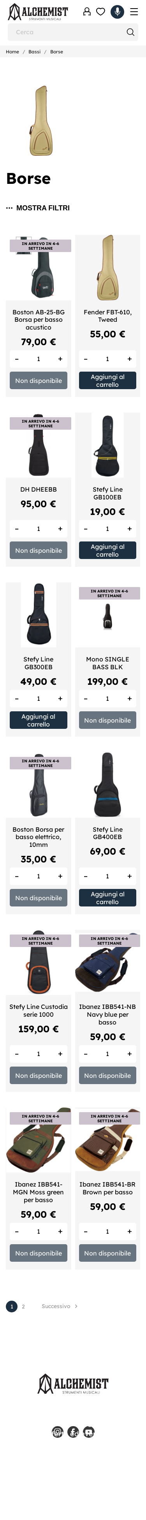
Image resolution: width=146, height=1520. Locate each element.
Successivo (61, 1306)
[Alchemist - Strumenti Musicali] (38, 11)
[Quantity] (38, 359)
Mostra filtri (38, 208)
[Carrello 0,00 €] (117, 12)
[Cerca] (73, 32)
